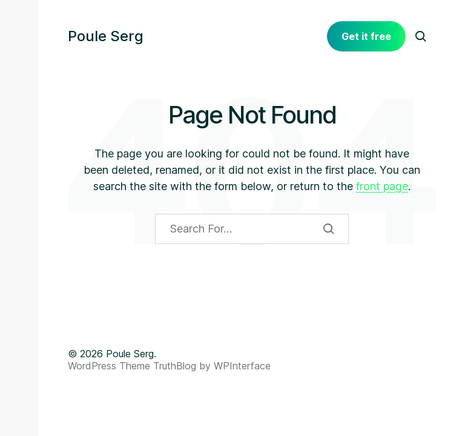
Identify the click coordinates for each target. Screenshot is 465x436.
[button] (19, 36)
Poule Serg (105, 36)
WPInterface (242, 366)
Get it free (366, 36)
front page (382, 186)
